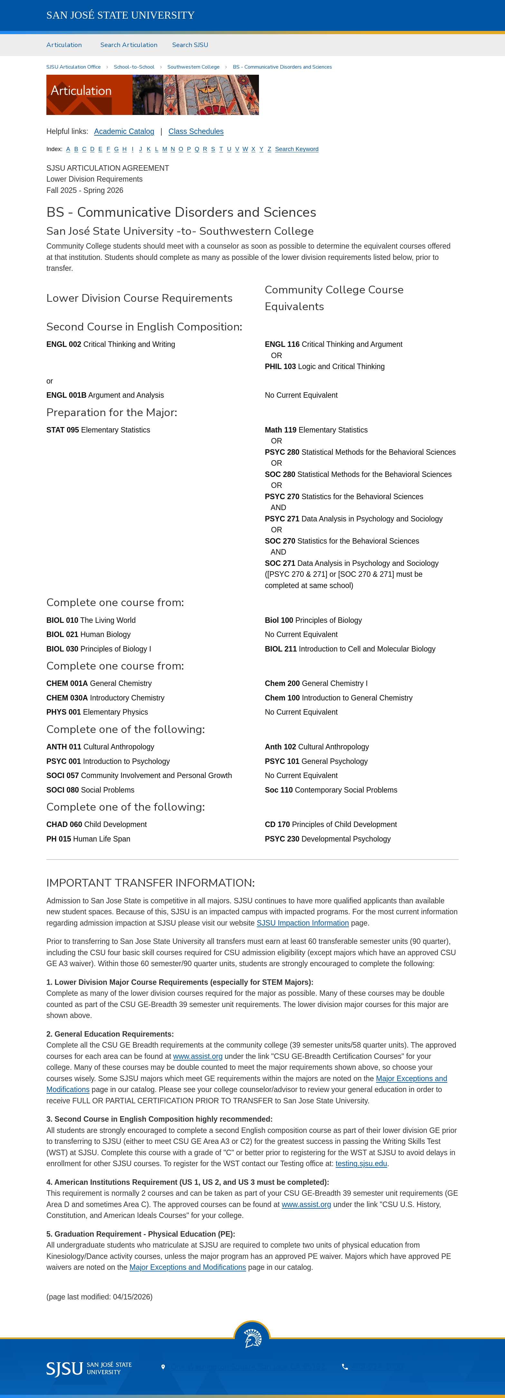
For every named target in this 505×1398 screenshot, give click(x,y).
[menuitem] (66, 45)
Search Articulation (128, 45)
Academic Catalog (124, 131)
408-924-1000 (377, 1367)
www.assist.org (198, 1056)
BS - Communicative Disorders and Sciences (282, 67)
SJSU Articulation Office (73, 67)
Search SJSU (190, 45)
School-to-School (134, 67)
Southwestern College (193, 67)
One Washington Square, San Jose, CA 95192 (248, 1367)
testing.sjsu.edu (361, 1163)
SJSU (120, 15)
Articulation (64, 45)
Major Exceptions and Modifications (187, 1267)
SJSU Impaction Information (303, 923)
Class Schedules (196, 131)
